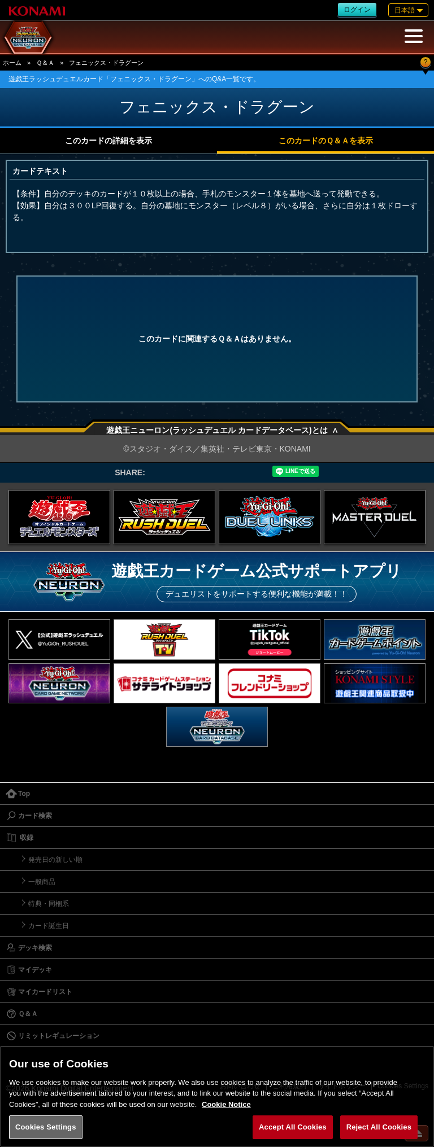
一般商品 (41, 882)
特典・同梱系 (48, 904)
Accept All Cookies (293, 1127)
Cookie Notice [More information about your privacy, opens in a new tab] (226, 1104)
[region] (217, 1096)
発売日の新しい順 (55, 860)
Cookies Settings (45, 1127)
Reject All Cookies (378, 1127)
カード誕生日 (48, 926)
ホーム (12, 62)
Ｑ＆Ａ (45, 62)
